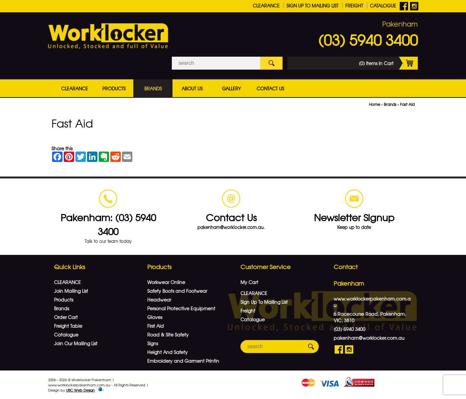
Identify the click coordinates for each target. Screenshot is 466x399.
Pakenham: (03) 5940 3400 (108, 224)
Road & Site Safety (168, 334)
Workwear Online (166, 282)
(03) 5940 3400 (368, 39)
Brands (153, 88)
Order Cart (66, 317)
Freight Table (68, 326)
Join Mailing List (71, 291)
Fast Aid (407, 104)
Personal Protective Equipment (181, 308)
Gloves (154, 317)
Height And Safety (167, 352)
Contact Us (270, 88)
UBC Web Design (80, 390)
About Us (192, 88)
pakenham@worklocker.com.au (369, 338)
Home (374, 104)
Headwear (159, 299)
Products (114, 88)
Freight (354, 5)
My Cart (249, 282)
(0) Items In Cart (388, 63)
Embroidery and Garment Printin (183, 361)
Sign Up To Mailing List (312, 5)
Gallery (231, 88)
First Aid (155, 326)
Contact (346, 266)
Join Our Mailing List (75, 343)
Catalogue (383, 5)
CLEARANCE (266, 5)
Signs (152, 343)
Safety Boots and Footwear (177, 291)
